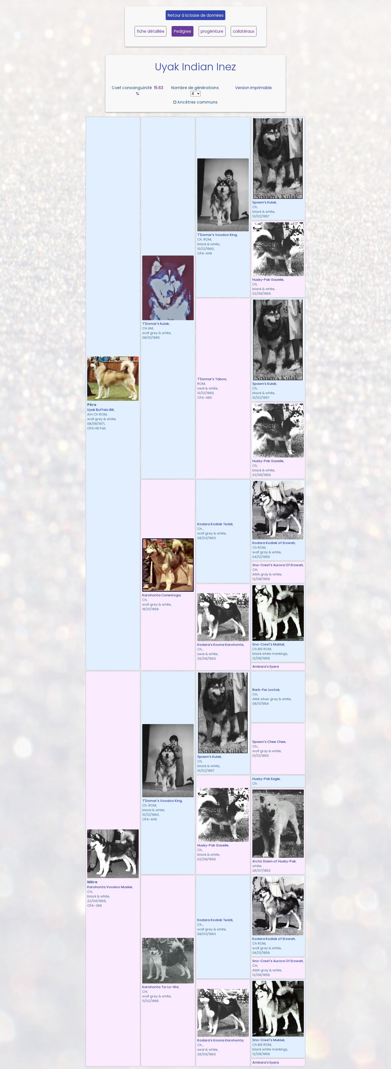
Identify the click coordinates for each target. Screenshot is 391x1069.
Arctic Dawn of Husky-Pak (274, 861)
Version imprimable (253, 87)
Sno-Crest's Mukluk (268, 644)
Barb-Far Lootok (266, 690)
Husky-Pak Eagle (266, 779)
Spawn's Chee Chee (269, 742)
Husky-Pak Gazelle (267, 279)
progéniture (212, 31)
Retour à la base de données (196, 15)
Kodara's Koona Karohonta (220, 644)
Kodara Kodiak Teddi (215, 524)
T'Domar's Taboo (211, 379)
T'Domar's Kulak (155, 323)
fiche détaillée (150, 31)
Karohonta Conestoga (161, 595)
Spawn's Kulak (264, 202)
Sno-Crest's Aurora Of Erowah (277, 565)
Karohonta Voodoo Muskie (109, 887)
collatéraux (243, 31)
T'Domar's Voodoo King (217, 235)
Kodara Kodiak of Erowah (273, 543)
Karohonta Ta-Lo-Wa (160, 987)
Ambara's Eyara (265, 666)
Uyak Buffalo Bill (100, 410)
